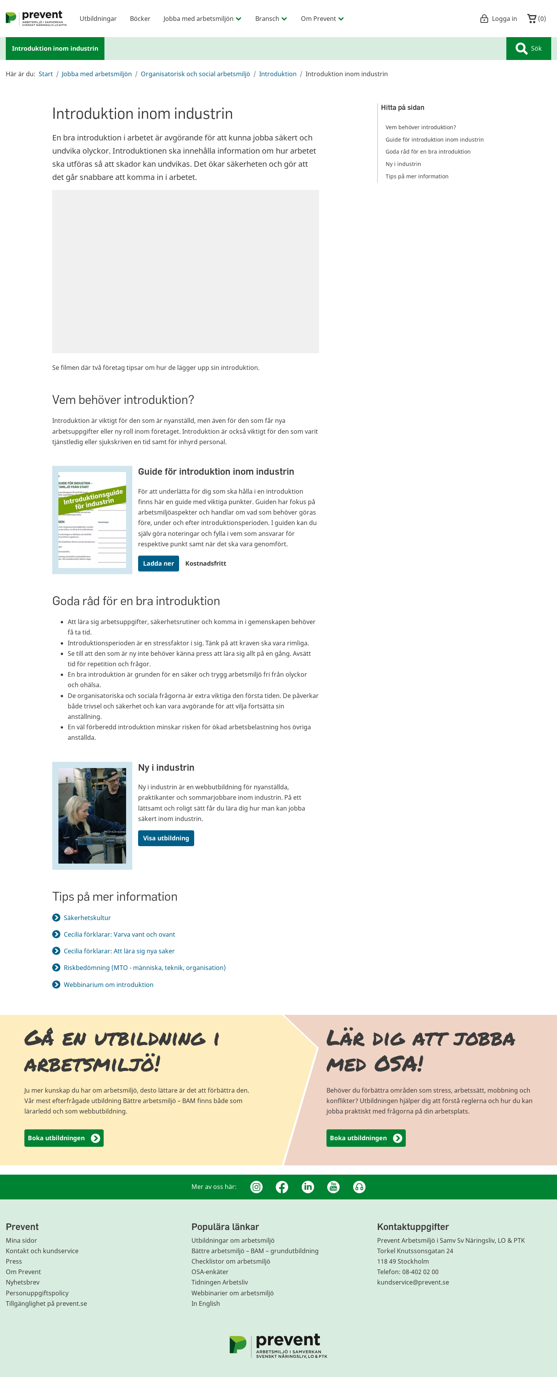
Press (14, 1261)
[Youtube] (333, 1187)
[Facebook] (282, 1187)
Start (46, 74)
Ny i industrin (166, 767)
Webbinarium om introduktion (113, 984)
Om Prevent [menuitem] (323, 18)
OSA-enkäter (210, 1272)
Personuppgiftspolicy (37, 1293)
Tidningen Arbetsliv (219, 1282)
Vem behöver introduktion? (421, 127)
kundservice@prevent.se (413, 1282)
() (536, 18)
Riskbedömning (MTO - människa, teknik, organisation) (145, 967)
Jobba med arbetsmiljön (97, 74)
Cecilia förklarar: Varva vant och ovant (119, 934)
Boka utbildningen (64, 1138)
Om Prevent (23, 1272)
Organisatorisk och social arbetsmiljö (195, 74)
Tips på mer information (417, 176)
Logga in (498, 18)
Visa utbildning (166, 838)
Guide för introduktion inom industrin (216, 471)
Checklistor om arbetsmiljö (230, 1261)
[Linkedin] (308, 1187)
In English (205, 1303)
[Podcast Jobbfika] (359, 1187)
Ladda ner (158, 563)
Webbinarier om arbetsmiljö (232, 1293)
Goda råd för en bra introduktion (428, 151)
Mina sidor (21, 1240)
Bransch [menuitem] (271, 18)
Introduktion (278, 74)
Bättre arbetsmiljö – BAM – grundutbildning (255, 1251)
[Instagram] (256, 1187)
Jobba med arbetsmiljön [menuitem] (203, 18)
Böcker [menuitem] (140, 18)
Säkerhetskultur (87, 917)
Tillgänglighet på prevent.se (46, 1303)
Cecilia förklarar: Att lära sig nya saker (119, 951)
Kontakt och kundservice (42, 1251)
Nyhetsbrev (22, 1282)
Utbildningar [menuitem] (98, 18)
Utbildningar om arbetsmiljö (233, 1240)
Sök (529, 49)
